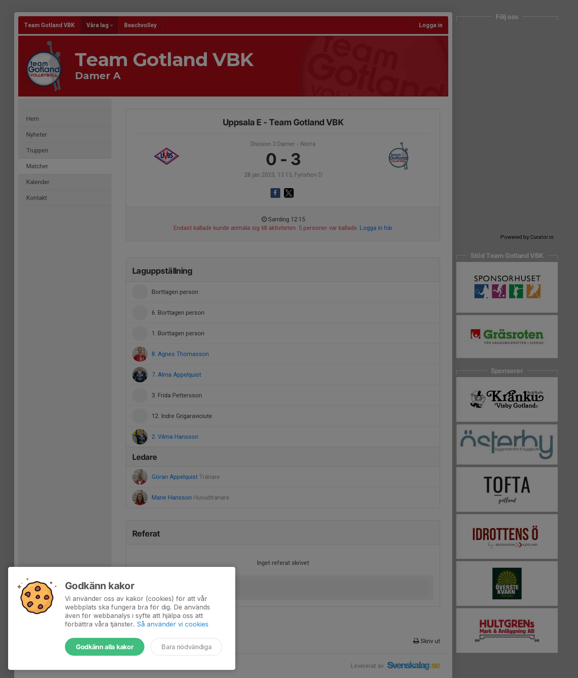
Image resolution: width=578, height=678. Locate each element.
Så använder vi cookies (172, 624)
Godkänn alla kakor (104, 647)
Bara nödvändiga (186, 647)
